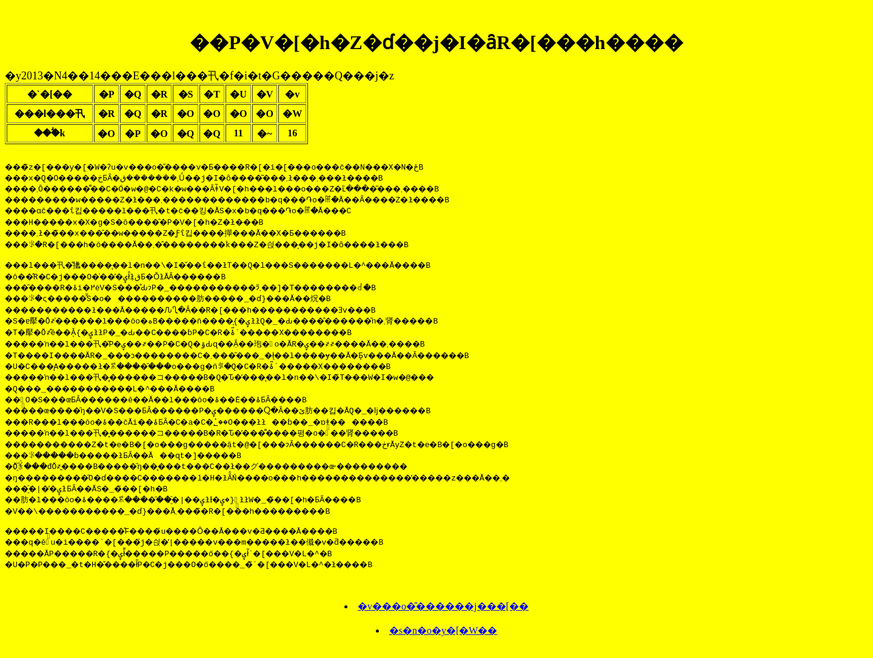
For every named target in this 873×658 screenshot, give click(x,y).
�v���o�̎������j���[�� (443, 611)
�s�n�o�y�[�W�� (443, 636)
